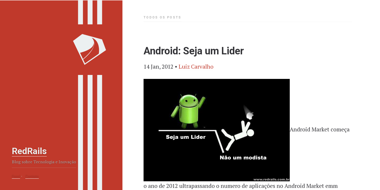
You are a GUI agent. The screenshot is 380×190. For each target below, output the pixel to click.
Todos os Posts (162, 17)
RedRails (29, 151)
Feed (16, 176)
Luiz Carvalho (196, 66)
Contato (32, 176)
